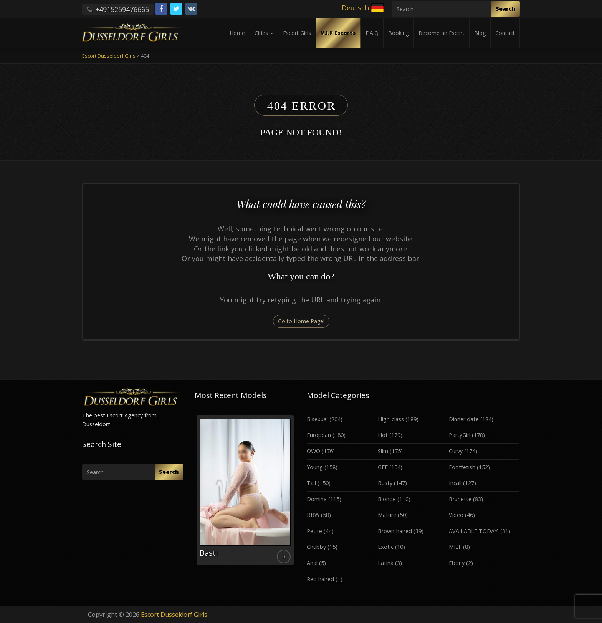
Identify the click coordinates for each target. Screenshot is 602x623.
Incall (455, 483)
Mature (387, 514)
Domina (317, 499)
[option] (245, 490)
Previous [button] (194, 493)
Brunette (460, 499)
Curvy (456, 451)
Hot (383, 435)
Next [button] (295, 493)
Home (237, 33)
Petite (314, 531)
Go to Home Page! (301, 321)
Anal (312, 563)
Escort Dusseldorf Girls (174, 614)
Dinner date (464, 419)
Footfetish (462, 467)
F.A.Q (372, 33)
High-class (391, 419)
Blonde (387, 499)
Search (506, 8)
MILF (455, 546)
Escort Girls (297, 33)
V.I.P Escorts (338, 33)
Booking (398, 33)
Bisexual (317, 419)
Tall (311, 483)
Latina (386, 563)
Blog (480, 33)
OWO (313, 451)
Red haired (320, 579)
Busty (385, 483)
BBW (313, 514)
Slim (383, 451)
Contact (505, 33)
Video (456, 514)
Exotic (386, 546)
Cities (264, 33)
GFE (383, 467)
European (319, 435)
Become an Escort (441, 33)
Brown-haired (395, 531)
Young (315, 467)
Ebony (457, 563)
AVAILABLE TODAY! (474, 531)
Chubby (316, 546)
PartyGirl (459, 435)
